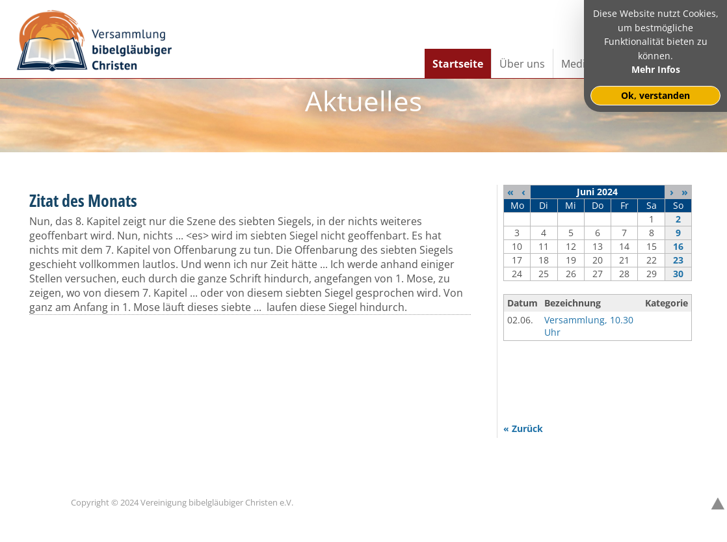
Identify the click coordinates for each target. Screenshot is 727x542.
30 (678, 273)
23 (678, 260)
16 (678, 246)
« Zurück (523, 428)
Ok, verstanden (655, 95)
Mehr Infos (655, 69)
